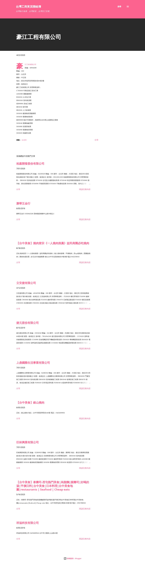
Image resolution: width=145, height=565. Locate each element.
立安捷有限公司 (26, 283)
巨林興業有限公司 (27, 442)
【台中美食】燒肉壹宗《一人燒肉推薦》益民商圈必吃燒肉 (52, 243)
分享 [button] (96, 140)
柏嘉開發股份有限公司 (30, 163)
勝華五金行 (23, 203)
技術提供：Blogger (72, 558)
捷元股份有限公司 (27, 323)
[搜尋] (119, 6)
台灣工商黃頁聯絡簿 (28, 6)
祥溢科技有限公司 (27, 523)
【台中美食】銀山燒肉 (30, 402)
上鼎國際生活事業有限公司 (33, 363)
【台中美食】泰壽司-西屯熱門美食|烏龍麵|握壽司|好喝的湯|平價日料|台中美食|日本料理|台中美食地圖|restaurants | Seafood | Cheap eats (52, 485)
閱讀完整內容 (84, 189)
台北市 (24, 140)
